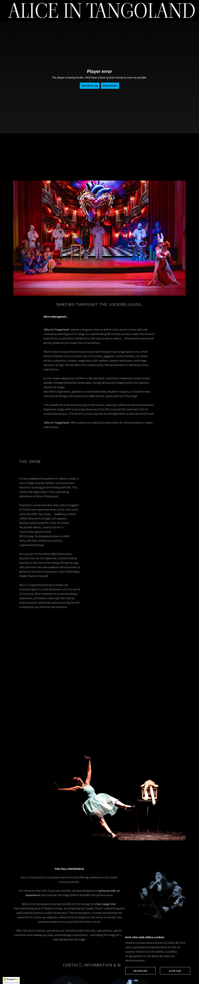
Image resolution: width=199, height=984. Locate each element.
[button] (11, 980)
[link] (101, 10)
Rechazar (140, 970)
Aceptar (175, 970)
